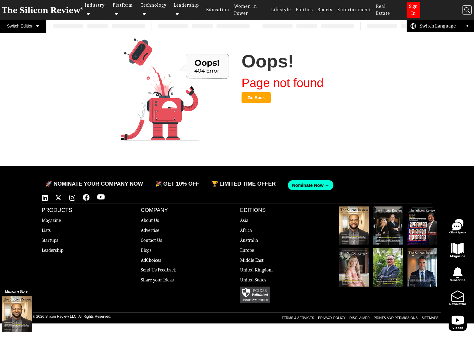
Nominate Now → (305, 185)
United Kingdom (256, 270)
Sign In (413, 10)
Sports (325, 9)
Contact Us (151, 240)
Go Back (256, 97)
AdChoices (151, 260)
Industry (95, 9)
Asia (244, 220)
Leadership (186, 9)
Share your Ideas (157, 280)
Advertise (150, 230)
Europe (247, 250)
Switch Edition (23, 26)
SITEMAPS (430, 318)
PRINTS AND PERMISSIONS (395, 318)
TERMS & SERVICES (298, 318)
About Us (150, 220)
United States (253, 280)
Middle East (252, 260)
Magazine (51, 220)
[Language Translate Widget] (444, 26)
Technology (154, 9)
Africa (246, 230)
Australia (249, 240)
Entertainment (354, 9)
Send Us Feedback (158, 270)
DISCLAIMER (359, 318)
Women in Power (245, 10)
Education (217, 9)
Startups (50, 240)
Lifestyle (281, 9)
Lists (46, 230)
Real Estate (383, 10)
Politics (304, 9)
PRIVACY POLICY (332, 318)
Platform (123, 9)
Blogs (146, 250)
